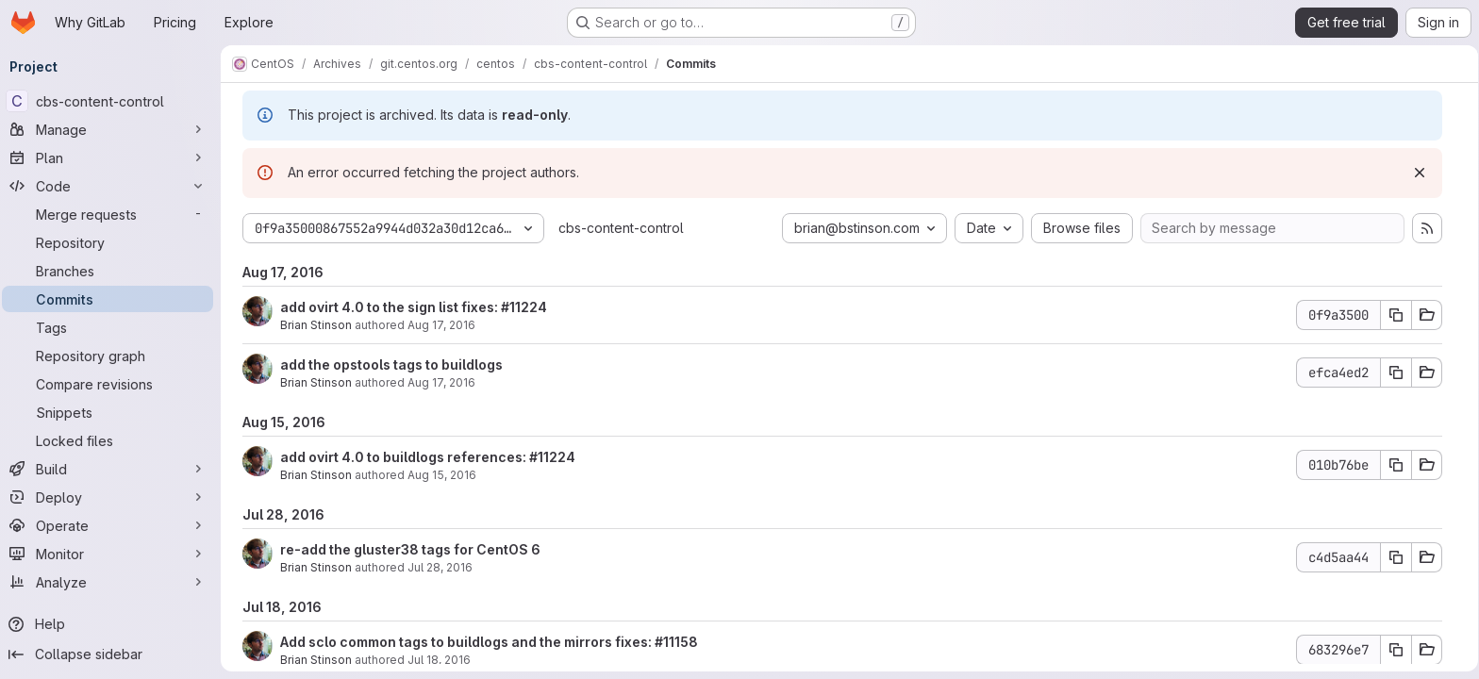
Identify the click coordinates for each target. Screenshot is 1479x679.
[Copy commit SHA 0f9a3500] (1396, 315)
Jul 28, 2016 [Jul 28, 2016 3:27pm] (440, 567)
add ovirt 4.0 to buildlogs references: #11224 (427, 457)
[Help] (113, 624)
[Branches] (113, 270)
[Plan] (113, 157)
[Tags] (113, 327)
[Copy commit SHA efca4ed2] (1396, 372)
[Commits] (113, 299)
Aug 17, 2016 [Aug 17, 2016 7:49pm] (441, 325)
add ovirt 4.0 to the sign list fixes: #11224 (413, 307)
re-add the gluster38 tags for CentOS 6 (410, 549)
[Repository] (113, 242)
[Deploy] (113, 497)
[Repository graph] (113, 355)
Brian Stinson (316, 325)
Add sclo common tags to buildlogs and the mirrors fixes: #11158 (489, 642)
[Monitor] (113, 553)
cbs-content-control (621, 228)
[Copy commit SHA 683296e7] (1396, 650)
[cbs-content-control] (113, 101)
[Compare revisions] (113, 384)
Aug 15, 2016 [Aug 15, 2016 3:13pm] (441, 475)
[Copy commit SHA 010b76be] (1396, 465)
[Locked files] (113, 440)
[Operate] (113, 525)
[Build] (113, 468)
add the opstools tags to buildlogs (391, 364)
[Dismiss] (1419, 172)
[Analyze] (113, 582)
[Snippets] (113, 412)
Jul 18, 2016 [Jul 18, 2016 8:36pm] (439, 660)
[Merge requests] (113, 214)
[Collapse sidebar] (113, 654)
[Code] (113, 186)
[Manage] (113, 129)
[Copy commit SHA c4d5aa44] (1396, 557)
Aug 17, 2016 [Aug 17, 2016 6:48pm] (441, 382)
